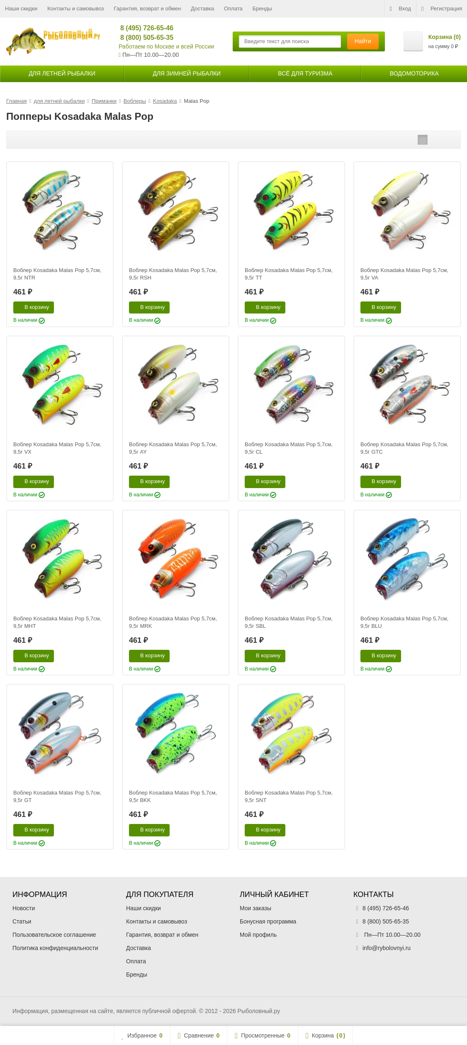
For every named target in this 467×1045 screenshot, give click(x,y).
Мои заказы (255, 908)
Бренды (262, 8)
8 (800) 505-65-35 (143, 37)
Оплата (233, 8)
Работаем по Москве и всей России (166, 46)
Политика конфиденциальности (55, 948)
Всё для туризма (305, 73)
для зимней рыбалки (187, 73)
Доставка (202, 8)
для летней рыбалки (62, 73)
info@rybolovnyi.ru (386, 948)
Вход (400, 8)
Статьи (21, 921)
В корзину (32, 307)
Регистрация (441, 8)
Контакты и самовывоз (75, 8)
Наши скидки (21, 8)
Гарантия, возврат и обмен (147, 8)
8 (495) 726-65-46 (143, 28)
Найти (363, 41)
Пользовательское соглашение (54, 934)
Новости (23, 908)
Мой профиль (258, 934)
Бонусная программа (268, 921)
